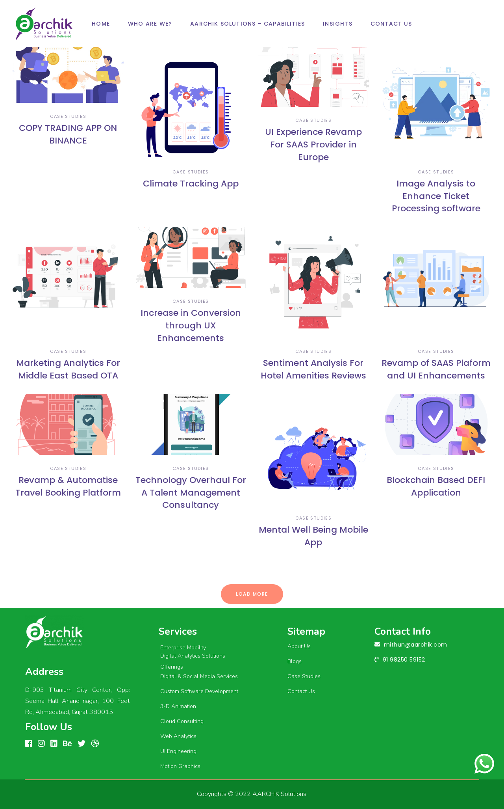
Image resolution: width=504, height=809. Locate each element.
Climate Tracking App (191, 183)
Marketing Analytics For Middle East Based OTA (68, 369)
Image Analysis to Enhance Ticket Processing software (436, 196)
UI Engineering (178, 751)
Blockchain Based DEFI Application (436, 486)
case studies (68, 116)
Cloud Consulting (182, 721)
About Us (299, 646)
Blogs (294, 661)
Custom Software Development (199, 691)
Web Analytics (178, 736)
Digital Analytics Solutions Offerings (192, 661)
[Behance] (67, 743)
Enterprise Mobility (183, 647)
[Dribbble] (95, 743)
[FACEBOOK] (28, 743)
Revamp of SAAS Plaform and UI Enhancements (436, 369)
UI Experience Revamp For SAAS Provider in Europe (313, 144)
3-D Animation (178, 706)
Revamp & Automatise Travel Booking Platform (68, 486)
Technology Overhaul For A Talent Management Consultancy (190, 492)
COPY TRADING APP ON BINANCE (68, 134)
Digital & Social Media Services (199, 676)
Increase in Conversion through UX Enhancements (191, 325)
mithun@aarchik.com (415, 645)
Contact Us (301, 691)
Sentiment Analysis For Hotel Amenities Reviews (313, 369)
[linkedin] (53, 743)
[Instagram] (41, 743)
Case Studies (304, 676)
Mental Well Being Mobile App (313, 536)
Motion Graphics (180, 766)
